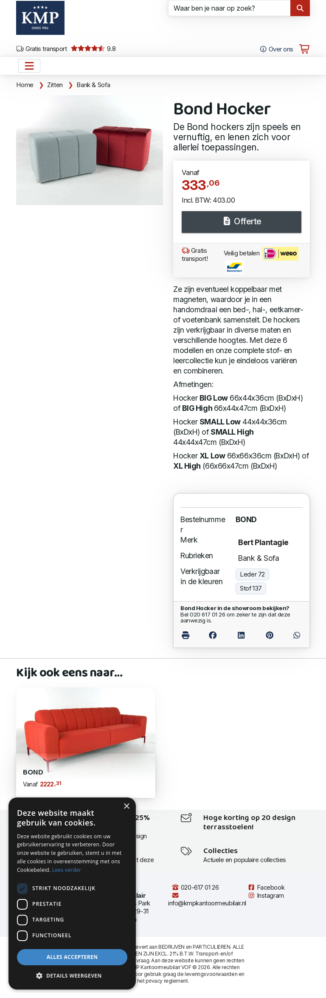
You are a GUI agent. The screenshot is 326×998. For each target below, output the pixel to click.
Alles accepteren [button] (72, 957)
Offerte (241, 221)
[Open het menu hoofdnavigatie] (29, 66)
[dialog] (72, 893)
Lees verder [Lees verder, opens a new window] (67, 870)
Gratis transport (41, 49)
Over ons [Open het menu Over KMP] (276, 49)
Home (25, 85)
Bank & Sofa (93, 85)
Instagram (265, 895)
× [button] (126, 806)
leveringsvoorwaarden (211, 974)
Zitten (55, 85)
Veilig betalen (261, 260)
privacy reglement (167, 981)
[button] (72, 976)
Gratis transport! (195, 255)
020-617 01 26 (195, 887)
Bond (33, 772)
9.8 (93, 49)
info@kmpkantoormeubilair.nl (207, 899)
